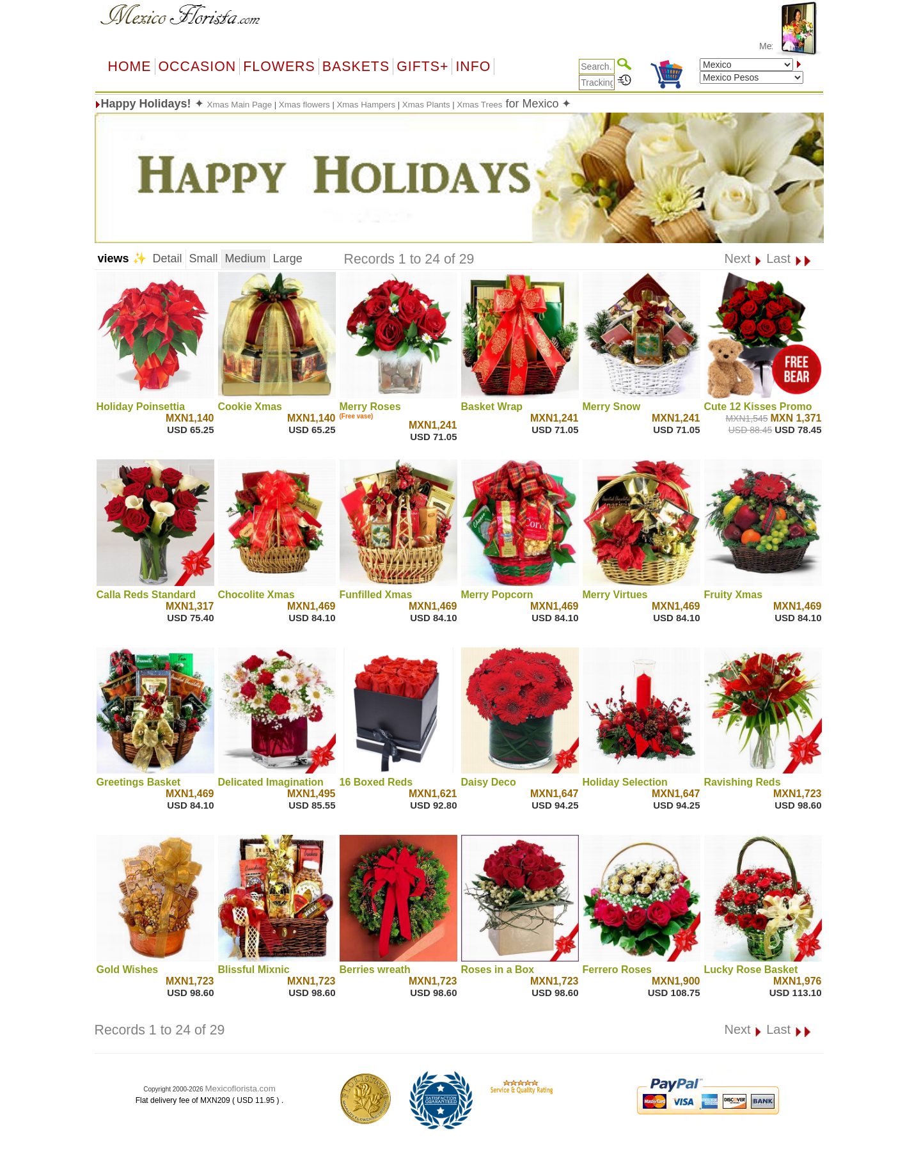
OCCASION (198, 66)
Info (473, 66)
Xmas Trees (479, 104)
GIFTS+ (422, 66)
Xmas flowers (304, 104)
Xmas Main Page (240, 104)
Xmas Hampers (365, 104)
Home (130, 66)
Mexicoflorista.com (240, 1088)
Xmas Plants (426, 104)
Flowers (279, 66)
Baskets (356, 66)
